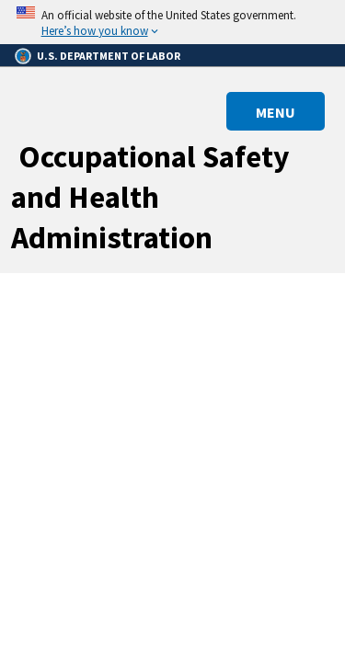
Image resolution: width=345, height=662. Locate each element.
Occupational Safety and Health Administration (150, 197)
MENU (275, 112)
